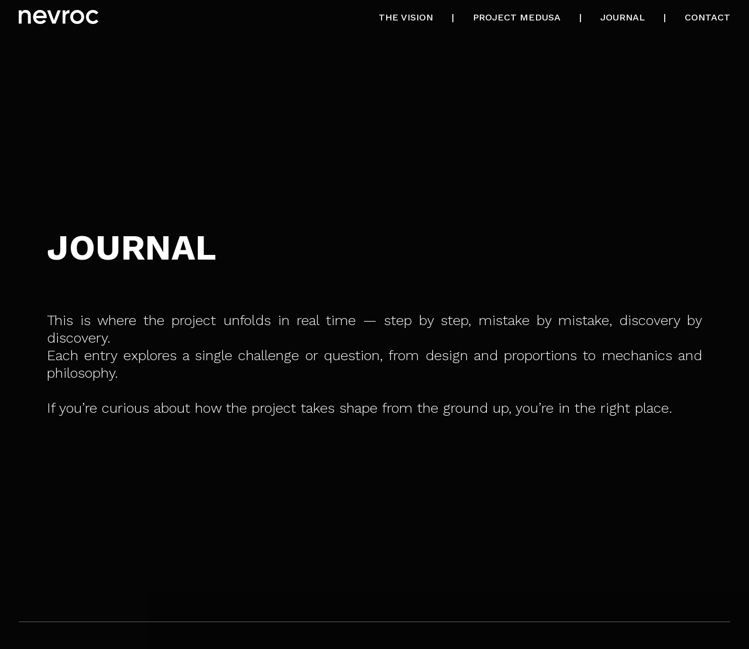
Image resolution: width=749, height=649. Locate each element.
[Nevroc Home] (58, 18)
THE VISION (406, 17)
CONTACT (707, 17)
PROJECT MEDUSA (517, 17)
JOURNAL (622, 17)
